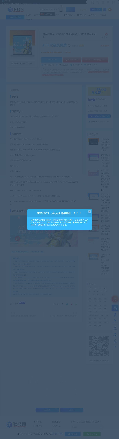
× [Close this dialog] (89, 211)
